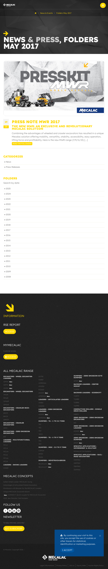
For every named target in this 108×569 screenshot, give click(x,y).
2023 (8, 199)
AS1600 (41, 390)
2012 (8, 256)
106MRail (77, 460)
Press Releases (13, 167)
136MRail (77, 463)
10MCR (6, 420)
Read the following (22, 143)
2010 (8, 266)
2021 (8, 209)
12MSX (8, 382)
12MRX (8, 388)
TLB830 (76, 389)
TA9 (40, 444)
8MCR (5, 416)
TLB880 (76, 399)
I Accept (67, 550)
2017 (8, 230)
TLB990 (76, 406)
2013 (8, 251)
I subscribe (14, 528)
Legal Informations (47, 565)
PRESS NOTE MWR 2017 (36, 121)
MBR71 (76, 414)
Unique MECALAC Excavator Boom (16, 492)
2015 (8, 240)
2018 (8, 225)
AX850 (41, 403)
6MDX (41, 454)
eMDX (78, 381)
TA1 (40, 424)
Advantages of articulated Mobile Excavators (20, 485)
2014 (8, 245)
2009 (8, 271)
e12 (4, 437)
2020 (8, 214)
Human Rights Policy (96, 565)
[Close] (100, 535)
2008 (8, 276)
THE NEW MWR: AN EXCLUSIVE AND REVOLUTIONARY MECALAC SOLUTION (52, 127)
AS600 (5, 468)
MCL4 (5, 448)
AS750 (41, 376)
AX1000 (41, 406)
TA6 (40, 441)
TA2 (40, 428)
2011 (8, 261)
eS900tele (44, 396)
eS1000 (44, 393)
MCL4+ (6, 452)
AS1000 (41, 386)
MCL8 (5, 461)
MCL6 (5, 455)
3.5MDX (41, 451)
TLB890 (76, 403)
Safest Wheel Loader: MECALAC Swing (17, 482)
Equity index (81, 565)
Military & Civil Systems (82, 451)
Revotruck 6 (45, 464)
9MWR (5, 398)
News (8, 162)
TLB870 (76, 396)
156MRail (77, 466)
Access (9, 331)
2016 (8, 235)
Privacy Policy (61, 565)
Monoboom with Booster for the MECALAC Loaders (22, 488)
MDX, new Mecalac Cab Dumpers (15, 498)
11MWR (6, 401)
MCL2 (5, 445)
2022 (8, 204)
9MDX (41, 457)
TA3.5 (40, 434)
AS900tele (42, 383)
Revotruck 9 (45, 467)
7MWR (5, 395)
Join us (71, 565)
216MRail (77, 470)
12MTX (8, 385)
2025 (8, 188)
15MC (5, 428)
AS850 (41, 380)
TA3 (40, 431)
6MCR (5, 413)
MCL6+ (6, 458)
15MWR (6, 405)
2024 (8, 194)
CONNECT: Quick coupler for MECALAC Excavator (24, 495)
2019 (8, 219)
